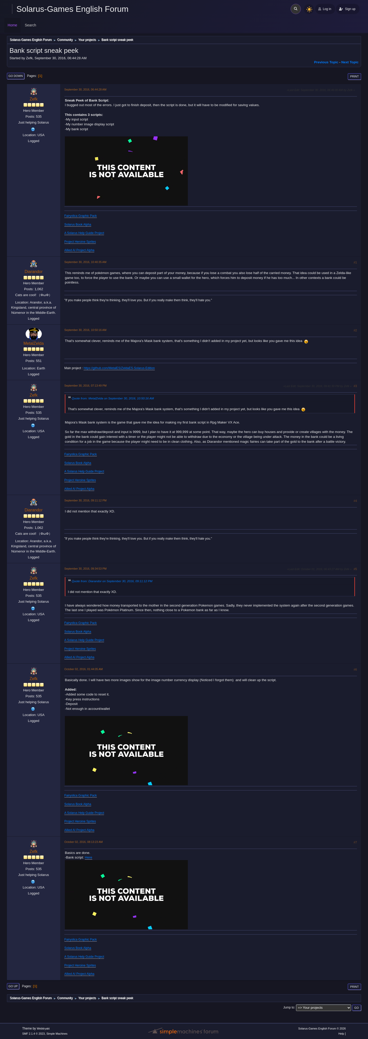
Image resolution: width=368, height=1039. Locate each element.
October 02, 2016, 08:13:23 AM (83, 841)
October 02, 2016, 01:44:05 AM (83, 669)
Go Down (15, 75)
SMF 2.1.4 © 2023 (33, 1033)
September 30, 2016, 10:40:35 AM (85, 262)
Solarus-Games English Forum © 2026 (322, 1028)
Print (354, 76)
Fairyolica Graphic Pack (80, 216)
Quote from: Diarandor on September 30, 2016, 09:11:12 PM (112, 581)
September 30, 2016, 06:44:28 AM (85, 89)
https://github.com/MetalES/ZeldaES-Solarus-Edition (119, 368)
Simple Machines (56, 1033)
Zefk (33, 99)
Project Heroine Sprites (80, 242)
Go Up (13, 986)
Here (88, 857)
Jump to (288, 1007)
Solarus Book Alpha (77, 224)
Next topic (350, 62)
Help (341, 1033)
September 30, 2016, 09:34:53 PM (85, 568)
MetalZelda (33, 343)
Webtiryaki (43, 1028)
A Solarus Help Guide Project (84, 233)
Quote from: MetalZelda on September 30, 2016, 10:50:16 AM (113, 398)
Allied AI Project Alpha (79, 250)
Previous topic (326, 62)
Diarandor (34, 271)
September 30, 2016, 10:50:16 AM (85, 329)
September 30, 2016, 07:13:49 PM (85, 385)
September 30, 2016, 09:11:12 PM (85, 500)
